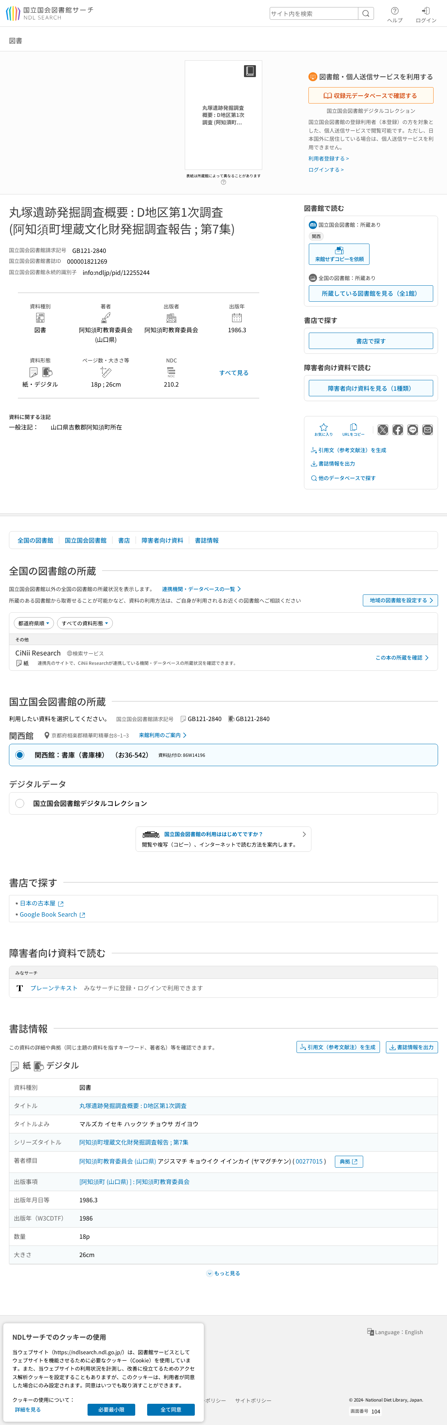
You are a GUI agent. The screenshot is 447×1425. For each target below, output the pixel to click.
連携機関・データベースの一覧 (203, 588)
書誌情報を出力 (332, 463)
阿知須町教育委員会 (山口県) (117, 1160)
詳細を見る (28, 1409)
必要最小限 (111, 1409)
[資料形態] (85, 623)
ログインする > (326, 169)
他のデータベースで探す (343, 478)
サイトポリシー (253, 1400)
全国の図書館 (35, 540)
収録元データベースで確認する (370, 95)
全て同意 (171, 1409)
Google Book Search (53, 914)
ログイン (426, 13)
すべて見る (234, 372)
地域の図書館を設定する (403, 600)
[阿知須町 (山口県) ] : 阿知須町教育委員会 (134, 1181)
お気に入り (323, 430)
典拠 (349, 1161)
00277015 (309, 1160)
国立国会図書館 (86, 540)
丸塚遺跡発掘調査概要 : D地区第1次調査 (133, 1105)
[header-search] (322, 13)
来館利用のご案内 (164, 735)
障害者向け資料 (162, 540)
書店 (124, 540)
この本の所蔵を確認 (403, 657)
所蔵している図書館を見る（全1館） (371, 293)
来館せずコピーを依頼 (339, 254)
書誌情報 (207, 540)
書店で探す (371, 340)
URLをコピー (353, 430)
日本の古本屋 (42, 902)
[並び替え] (34, 623)
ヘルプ (395, 13)
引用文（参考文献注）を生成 (348, 450)
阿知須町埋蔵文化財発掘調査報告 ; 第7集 (133, 1141)
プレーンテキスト (54, 987)
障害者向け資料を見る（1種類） (371, 388)
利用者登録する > (328, 158)
